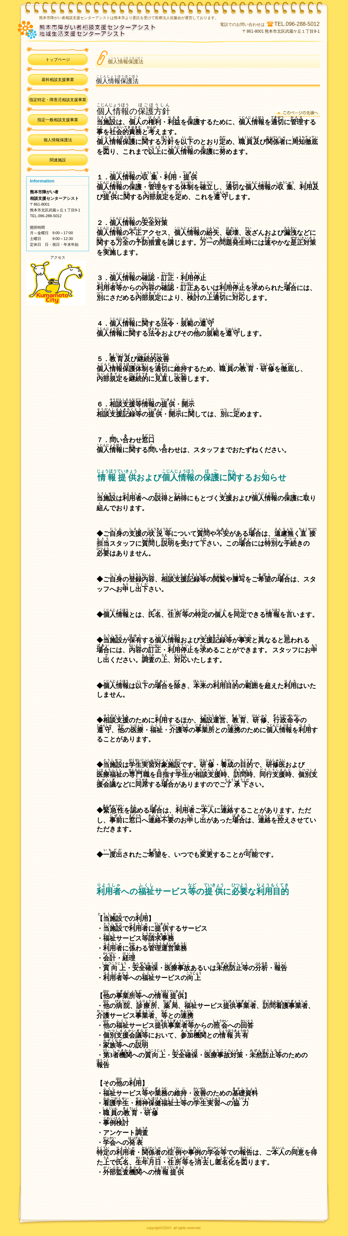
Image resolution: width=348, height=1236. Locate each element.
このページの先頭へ (297, 113)
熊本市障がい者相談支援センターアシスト (113, 29)
